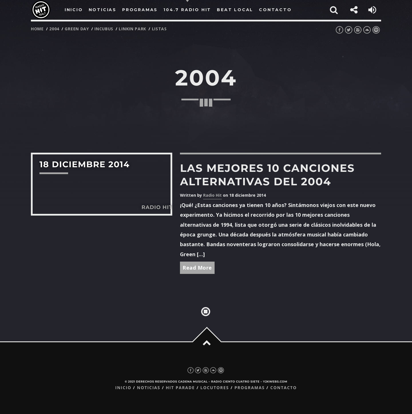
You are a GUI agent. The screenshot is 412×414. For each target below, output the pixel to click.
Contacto (283, 388)
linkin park (132, 28)
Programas (249, 388)
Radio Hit (212, 195)
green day (77, 28)
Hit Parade (180, 388)
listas (159, 28)
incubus (103, 28)
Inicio (123, 388)
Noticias (148, 388)
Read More (197, 267)
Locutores (214, 388)
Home (37, 28)
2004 (54, 28)
